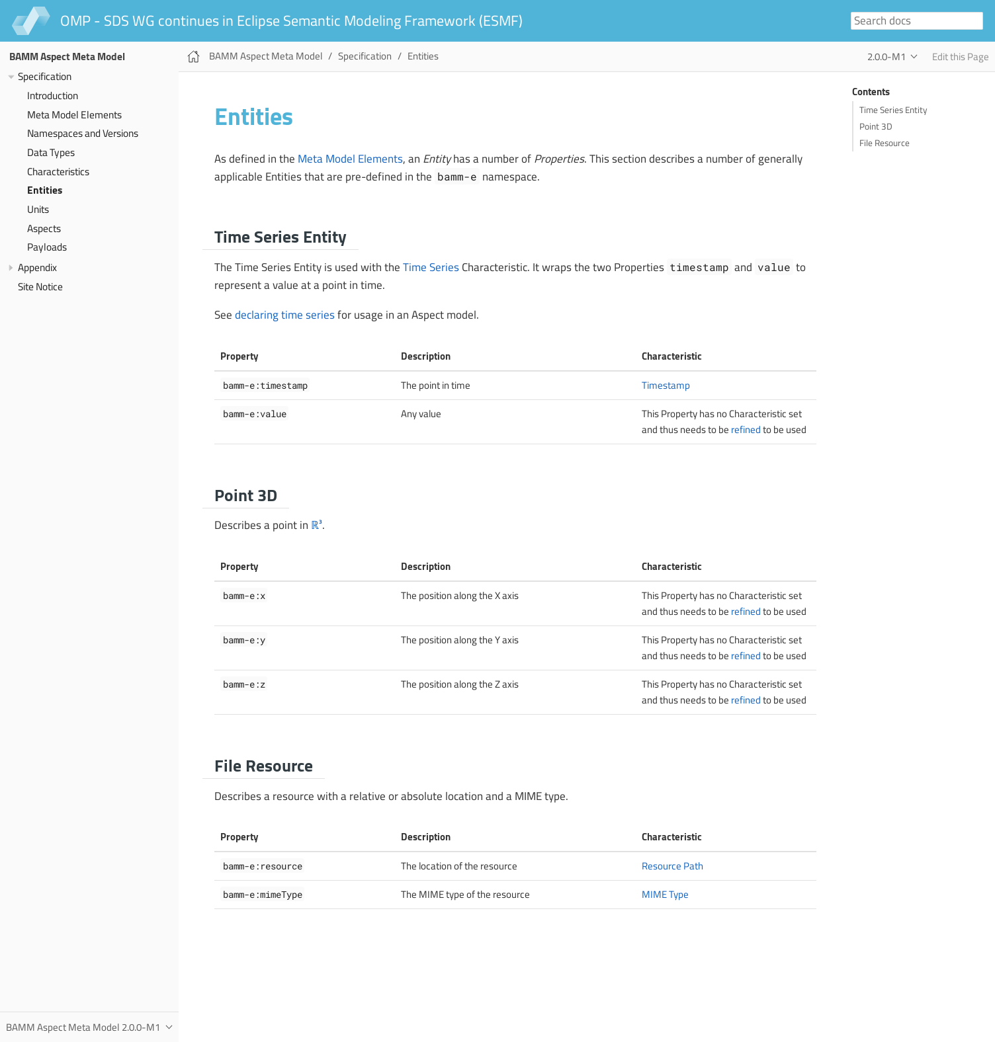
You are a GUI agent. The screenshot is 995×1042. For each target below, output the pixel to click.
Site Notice (40, 286)
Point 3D (875, 126)
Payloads (47, 247)
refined (746, 429)
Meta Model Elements (74, 114)
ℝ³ (316, 525)
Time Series (431, 267)
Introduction (52, 95)
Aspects (44, 228)
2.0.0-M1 (886, 56)
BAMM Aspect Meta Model (67, 56)
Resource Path (672, 865)
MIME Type (665, 894)
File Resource (884, 142)
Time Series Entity (893, 109)
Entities (44, 190)
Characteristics (58, 171)
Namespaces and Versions (82, 133)
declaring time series (285, 314)
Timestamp (666, 385)
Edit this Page (960, 56)
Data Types (51, 152)
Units (38, 209)
